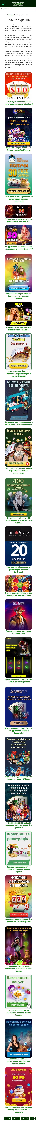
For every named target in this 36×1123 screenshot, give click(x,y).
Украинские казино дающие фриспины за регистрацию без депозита (18, 825)
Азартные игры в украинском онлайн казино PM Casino (18, 328)
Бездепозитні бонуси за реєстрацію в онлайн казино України (19, 1012)
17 (18, 1118)
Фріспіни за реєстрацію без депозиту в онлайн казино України (18, 869)
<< (6, 1118)
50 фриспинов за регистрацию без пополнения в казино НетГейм (18, 295)
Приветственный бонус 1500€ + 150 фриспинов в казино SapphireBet (18, 730)
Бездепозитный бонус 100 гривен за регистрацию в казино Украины (18, 520)
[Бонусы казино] (18, 3)
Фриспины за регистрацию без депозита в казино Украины (18, 920)
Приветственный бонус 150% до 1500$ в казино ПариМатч (18, 680)
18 (23, 1118)
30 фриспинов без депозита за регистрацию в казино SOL (18, 220)
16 (14, 1118)
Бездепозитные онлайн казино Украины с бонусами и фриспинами (18, 470)
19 (27, 1118)
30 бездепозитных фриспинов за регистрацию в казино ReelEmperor (19, 198)
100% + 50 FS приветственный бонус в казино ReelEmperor (18, 149)
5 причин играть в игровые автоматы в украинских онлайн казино (18, 968)
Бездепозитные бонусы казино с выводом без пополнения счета (19, 423)
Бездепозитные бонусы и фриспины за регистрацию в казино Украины (19, 373)
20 (32, 1118)
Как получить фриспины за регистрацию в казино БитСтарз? (18, 569)
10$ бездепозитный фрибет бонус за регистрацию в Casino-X (19, 102)
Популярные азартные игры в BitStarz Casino (18, 632)
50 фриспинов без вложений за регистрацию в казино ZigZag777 (18, 247)
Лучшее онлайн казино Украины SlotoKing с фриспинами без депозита (18, 1109)
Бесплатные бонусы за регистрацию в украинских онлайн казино (18, 1061)
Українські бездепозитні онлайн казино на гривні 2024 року (18, 778)
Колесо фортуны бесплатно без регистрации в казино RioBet (18, 594)
